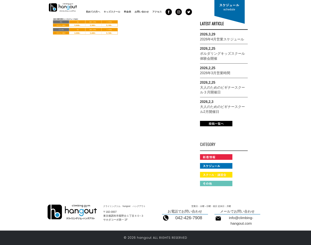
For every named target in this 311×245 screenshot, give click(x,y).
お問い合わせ (142, 11)
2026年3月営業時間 (215, 73)
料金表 (127, 11)
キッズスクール (112, 11)
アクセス (157, 11)
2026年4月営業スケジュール (222, 39)
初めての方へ (93, 11)
